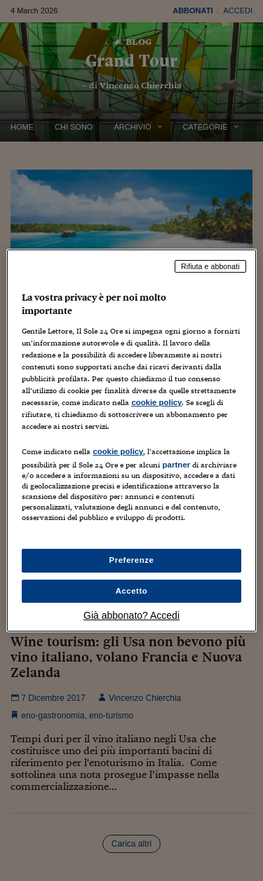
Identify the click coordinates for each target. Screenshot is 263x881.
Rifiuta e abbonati (210, 266)
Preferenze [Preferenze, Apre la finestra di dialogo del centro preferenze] (131, 560)
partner (176, 464)
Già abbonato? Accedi (131, 615)
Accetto (132, 591)
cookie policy (156, 402)
